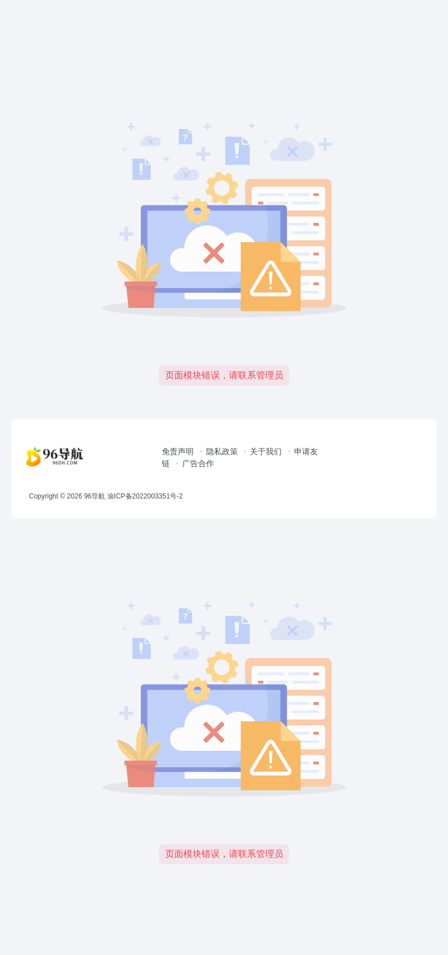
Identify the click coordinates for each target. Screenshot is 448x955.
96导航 (94, 496)
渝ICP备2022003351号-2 (145, 496)
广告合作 (198, 463)
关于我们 (266, 451)
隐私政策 (222, 451)
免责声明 (178, 451)
